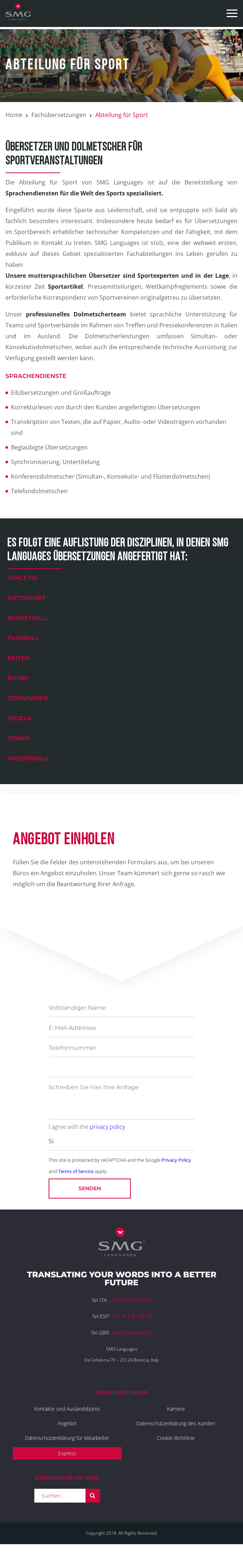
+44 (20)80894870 (132, 1332)
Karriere (176, 1408)
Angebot (67, 1423)
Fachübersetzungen (58, 115)
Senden (90, 1188)
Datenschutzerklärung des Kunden (175, 1423)
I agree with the (87, 1127)
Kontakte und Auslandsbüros (67, 1408)
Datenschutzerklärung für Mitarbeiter (67, 1437)
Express (67, 1453)
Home (13, 115)
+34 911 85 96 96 (131, 1316)
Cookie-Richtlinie (176, 1437)
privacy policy (107, 1127)
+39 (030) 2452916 (130, 1300)
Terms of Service (76, 1171)
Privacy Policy (176, 1160)
